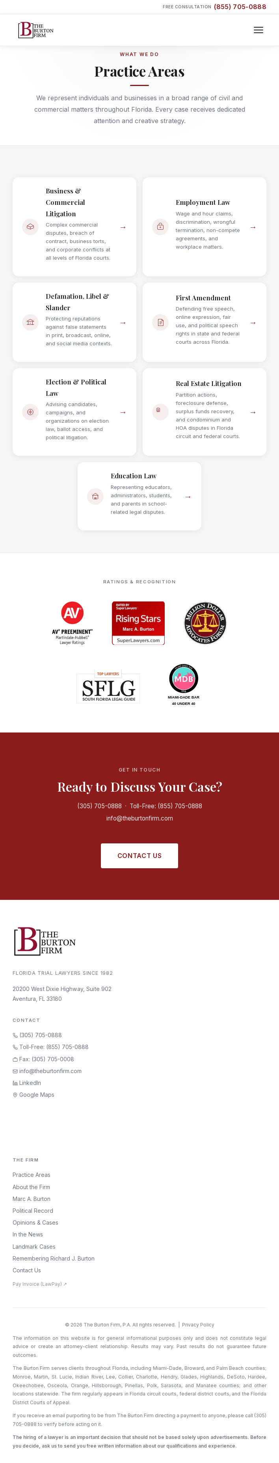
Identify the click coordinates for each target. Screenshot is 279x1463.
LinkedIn (27, 1082)
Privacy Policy (198, 1325)
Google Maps (33, 1094)
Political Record (33, 1210)
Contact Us (139, 856)
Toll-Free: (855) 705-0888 (166, 806)
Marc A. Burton (31, 1198)
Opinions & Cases (35, 1222)
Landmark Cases (34, 1246)
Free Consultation (214, 7)
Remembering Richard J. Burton (54, 1258)
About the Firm (31, 1187)
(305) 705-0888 (99, 806)
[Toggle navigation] (258, 30)
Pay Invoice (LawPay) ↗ (40, 1284)
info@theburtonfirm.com (139, 818)
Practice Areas (31, 1174)
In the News (28, 1234)
